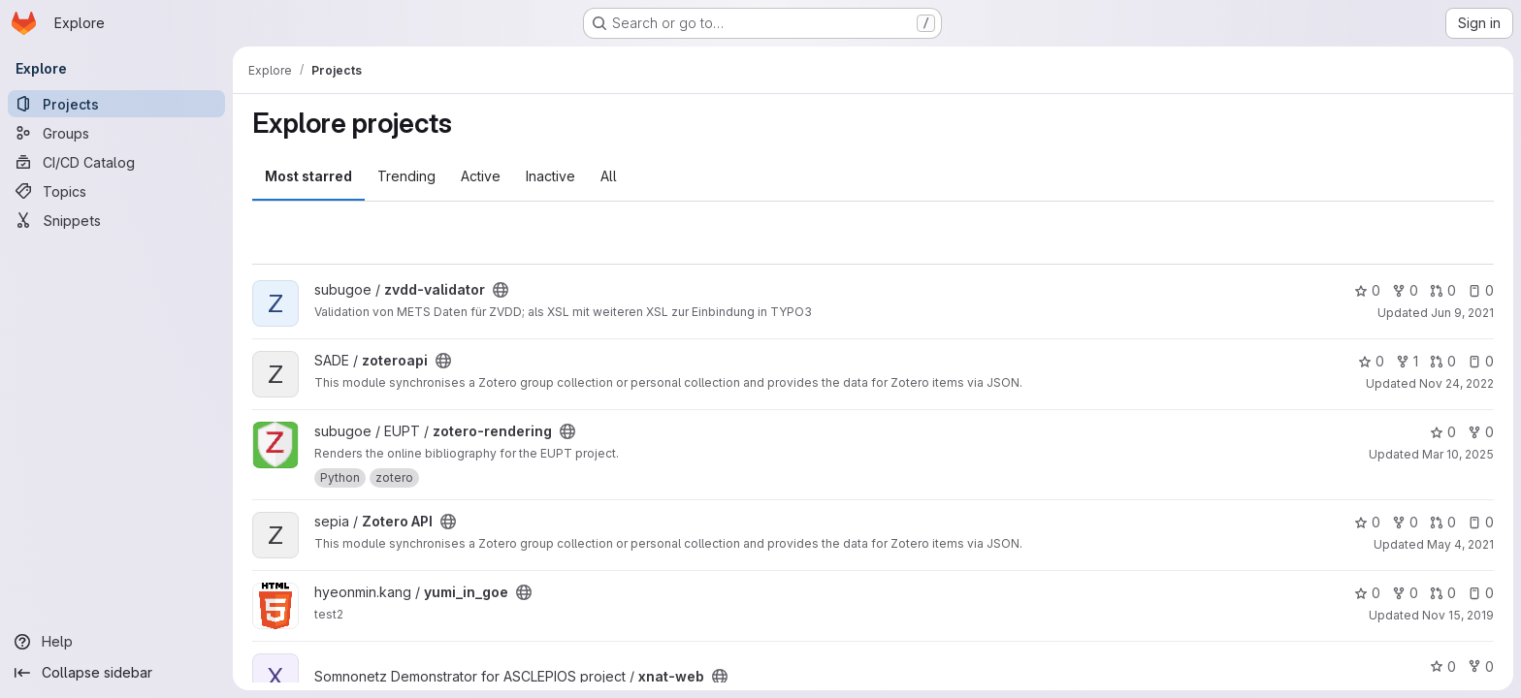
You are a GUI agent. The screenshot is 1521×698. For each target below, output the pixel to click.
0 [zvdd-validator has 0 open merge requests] (1443, 290)
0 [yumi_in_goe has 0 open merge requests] (1443, 593)
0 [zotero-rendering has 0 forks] (1481, 432)
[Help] (116, 641)
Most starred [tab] (308, 176)
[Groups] (116, 132)
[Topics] (116, 191)
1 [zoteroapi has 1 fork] (1407, 361)
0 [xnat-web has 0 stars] (1443, 666)
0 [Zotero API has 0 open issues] (1481, 522)
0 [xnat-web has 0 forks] (1481, 666)
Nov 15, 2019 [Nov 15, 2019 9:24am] (1458, 615)
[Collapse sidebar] (116, 672)
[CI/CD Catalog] (116, 161)
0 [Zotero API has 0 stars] (1367, 522)
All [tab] (608, 176)
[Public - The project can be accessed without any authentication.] (500, 290)
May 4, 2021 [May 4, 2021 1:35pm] (1460, 544)
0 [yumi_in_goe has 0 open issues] (1481, 593)
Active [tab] (481, 176)
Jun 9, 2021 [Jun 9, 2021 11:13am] (1462, 312)
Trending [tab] (406, 176)
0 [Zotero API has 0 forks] (1405, 522)
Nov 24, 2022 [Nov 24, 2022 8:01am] (1456, 383)
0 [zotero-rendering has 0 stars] (1443, 432)
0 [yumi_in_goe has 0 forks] (1405, 593)
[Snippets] (116, 220)
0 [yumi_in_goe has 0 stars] (1367, 593)
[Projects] (116, 103)
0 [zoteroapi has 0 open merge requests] (1443, 361)
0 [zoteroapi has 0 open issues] (1481, 361)
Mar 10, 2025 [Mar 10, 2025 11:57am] (1458, 454)
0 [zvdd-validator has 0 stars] (1367, 290)
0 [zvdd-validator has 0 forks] (1405, 290)
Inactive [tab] (550, 176)
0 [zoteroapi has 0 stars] (1371, 361)
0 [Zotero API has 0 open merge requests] (1443, 522)
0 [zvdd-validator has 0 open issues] (1481, 290)
